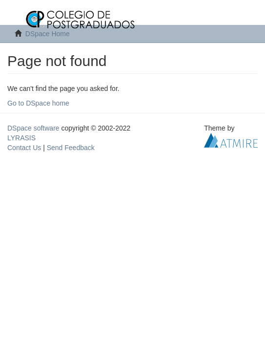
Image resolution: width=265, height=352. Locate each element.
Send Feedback (71, 148)
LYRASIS (21, 138)
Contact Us (24, 148)
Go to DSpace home (38, 103)
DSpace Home (47, 34)
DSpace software (33, 128)
